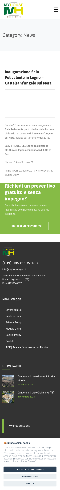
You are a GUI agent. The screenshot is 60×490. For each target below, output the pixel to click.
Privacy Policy (14, 322)
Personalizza (30, 476)
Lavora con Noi (14, 309)
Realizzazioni (13, 316)
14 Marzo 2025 (25, 384)
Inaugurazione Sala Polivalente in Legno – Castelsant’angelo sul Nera (28, 77)
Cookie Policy (13, 334)
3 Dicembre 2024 (26, 396)
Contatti (10, 341)
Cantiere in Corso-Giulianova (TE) (36, 392)
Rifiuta (30, 483)
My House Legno (19, 425)
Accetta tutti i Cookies (30, 469)
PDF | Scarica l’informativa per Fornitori (27, 347)
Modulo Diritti (13, 328)
